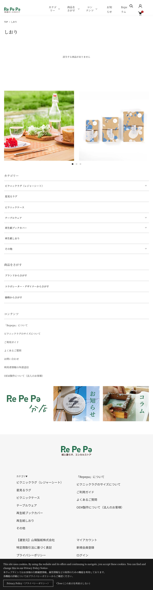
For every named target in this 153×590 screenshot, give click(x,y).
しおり (14, 21)
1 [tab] (72, 164)
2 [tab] (76, 164)
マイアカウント (86, 540)
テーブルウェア (13, 217)
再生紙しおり (12, 238)
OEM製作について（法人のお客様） (24, 375)
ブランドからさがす (16, 275)
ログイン (82, 555)
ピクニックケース (14, 207)
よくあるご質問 (12, 350)
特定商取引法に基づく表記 (34, 547)
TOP (6, 21)
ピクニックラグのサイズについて (22, 333)
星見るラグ (11, 196)
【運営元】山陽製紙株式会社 (35, 540)
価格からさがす (13, 297)
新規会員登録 (85, 547)
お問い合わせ (11, 359)
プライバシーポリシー (31, 555)
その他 (8, 248)
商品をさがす (71, 8)
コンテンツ (90, 8)
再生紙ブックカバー (16, 227)
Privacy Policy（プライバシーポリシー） (28, 583)
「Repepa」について (16, 325)
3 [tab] (80, 164)
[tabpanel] (39, 126)
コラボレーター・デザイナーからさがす (27, 286)
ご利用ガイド (11, 342)
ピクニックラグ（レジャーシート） (24, 185)
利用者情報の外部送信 (16, 367)
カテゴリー (52, 8)
